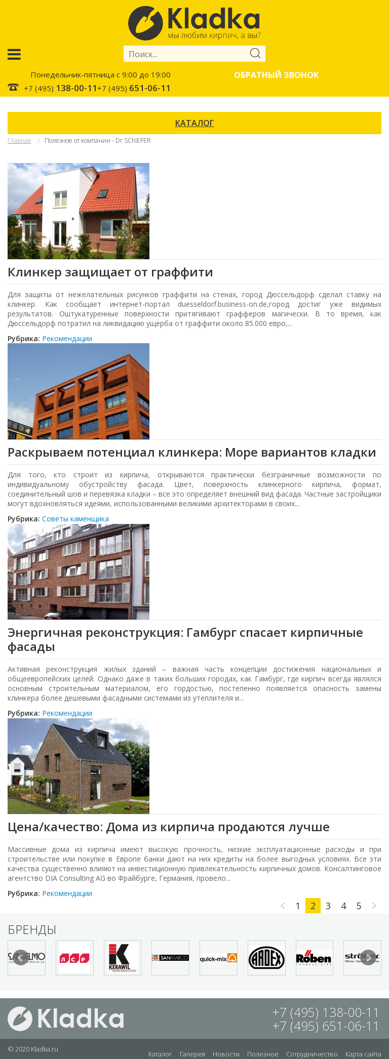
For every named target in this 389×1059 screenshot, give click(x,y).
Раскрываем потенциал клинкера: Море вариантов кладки (192, 451)
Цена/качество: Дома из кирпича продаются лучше (169, 826)
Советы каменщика (75, 518)
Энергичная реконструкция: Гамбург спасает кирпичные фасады (185, 639)
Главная (19, 140)
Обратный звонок (276, 74)
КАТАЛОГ (194, 123)
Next (368, 958)
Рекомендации (67, 338)
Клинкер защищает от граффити (110, 271)
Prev (21, 958)
